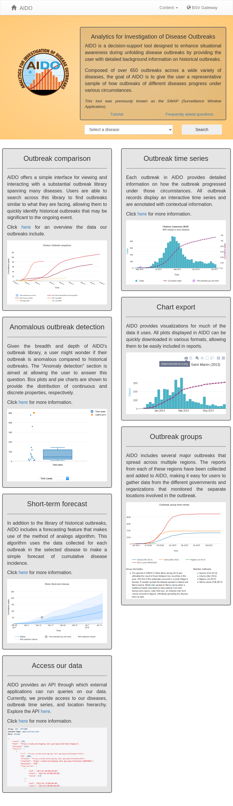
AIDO (21, 8)
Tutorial (116, 114)
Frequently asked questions (189, 114)
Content (169, 7)
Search (201, 129)
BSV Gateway (202, 7)
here (26, 227)
